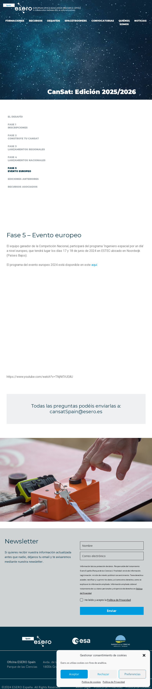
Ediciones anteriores (23, 179)
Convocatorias (102, 20)
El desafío (15, 116)
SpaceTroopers (76, 20)
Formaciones (14, 20)
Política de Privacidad (114, 682)
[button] (144, 655)
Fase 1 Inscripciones (18, 126)
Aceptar (74, 674)
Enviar (111, 611)
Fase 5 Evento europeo (19, 170)
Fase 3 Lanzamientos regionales (26, 148)
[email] (112, 556)
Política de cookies (91, 682)
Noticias (140, 20)
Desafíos (53, 20)
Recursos (36, 20)
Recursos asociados (22, 186)
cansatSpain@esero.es (76, 411)
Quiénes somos (124, 22)
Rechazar (103, 674)
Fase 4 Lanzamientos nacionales (26, 159)
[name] (112, 545)
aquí (94, 265)
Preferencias (132, 674)
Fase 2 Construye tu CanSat (23, 137)
